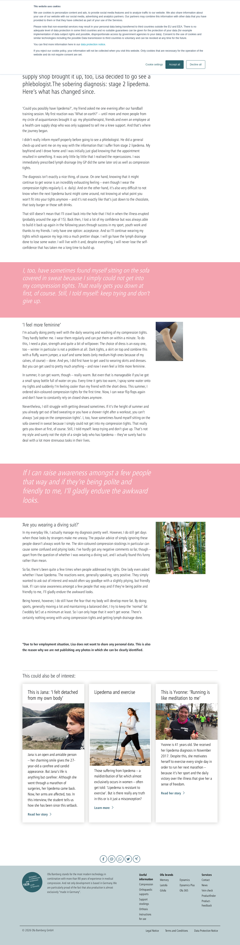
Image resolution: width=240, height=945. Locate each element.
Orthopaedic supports (145, 892)
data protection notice (93, 44)
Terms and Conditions (176, 930)
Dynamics (185, 880)
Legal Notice (152, 930)
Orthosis (143, 909)
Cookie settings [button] (154, 64)
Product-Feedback (207, 903)
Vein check (207, 890)
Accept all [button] (174, 64)
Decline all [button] (195, 64)
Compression (146, 884)
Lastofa (163, 885)
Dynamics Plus (187, 885)
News (205, 885)
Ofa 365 (184, 890)
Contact (206, 880)
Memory (164, 880)
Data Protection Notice (206, 930)
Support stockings (144, 901)
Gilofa (163, 890)
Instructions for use (145, 916)
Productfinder (209, 895)
